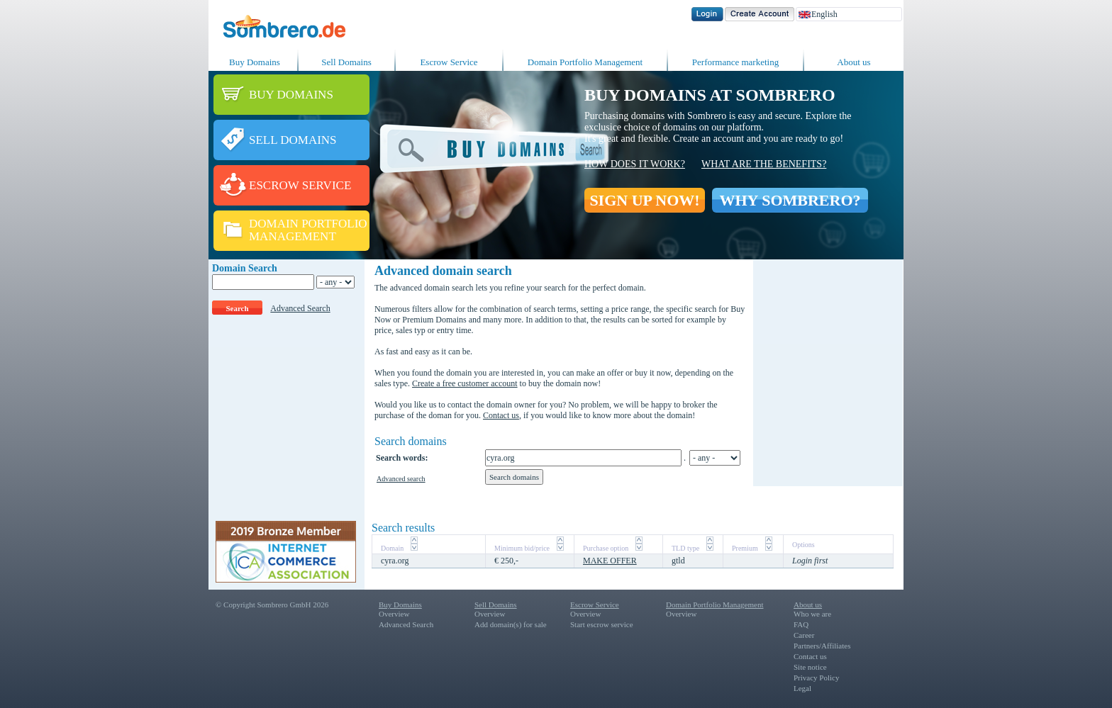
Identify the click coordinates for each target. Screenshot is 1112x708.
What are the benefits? (763, 164)
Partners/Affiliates (822, 645)
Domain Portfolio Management (585, 62)
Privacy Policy (816, 677)
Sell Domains (346, 62)
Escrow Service (448, 62)
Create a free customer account (465, 383)
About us (853, 62)
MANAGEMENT (292, 236)
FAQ (801, 624)
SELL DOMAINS (293, 140)
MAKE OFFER (610, 561)
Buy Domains (254, 62)
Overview (394, 613)
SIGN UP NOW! (644, 200)
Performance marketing (735, 62)
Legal (802, 688)
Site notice (810, 667)
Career (804, 635)
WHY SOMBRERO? (789, 200)
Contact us (501, 415)
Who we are (812, 613)
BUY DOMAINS (291, 94)
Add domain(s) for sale (510, 624)
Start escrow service (601, 624)
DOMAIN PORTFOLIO (308, 223)
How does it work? (634, 164)
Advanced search (401, 479)
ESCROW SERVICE (300, 185)
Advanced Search (300, 308)
